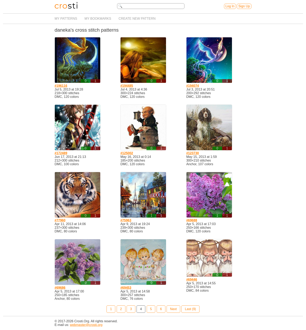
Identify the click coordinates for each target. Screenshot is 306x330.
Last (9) (190, 309)
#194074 (192, 85)
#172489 (61, 153)
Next (173, 309)
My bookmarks (98, 18)
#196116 (61, 85)
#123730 (192, 153)
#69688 (191, 220)
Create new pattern (137, 18)
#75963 (125, 220)
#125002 (126, 153)
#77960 (60, 220)
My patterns (66, 18)
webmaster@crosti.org (86, 325)
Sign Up (244, 6)
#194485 (126, 85)
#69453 (125, 287)
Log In (229, 6)
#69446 (191, 279)
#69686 (60, 287)
